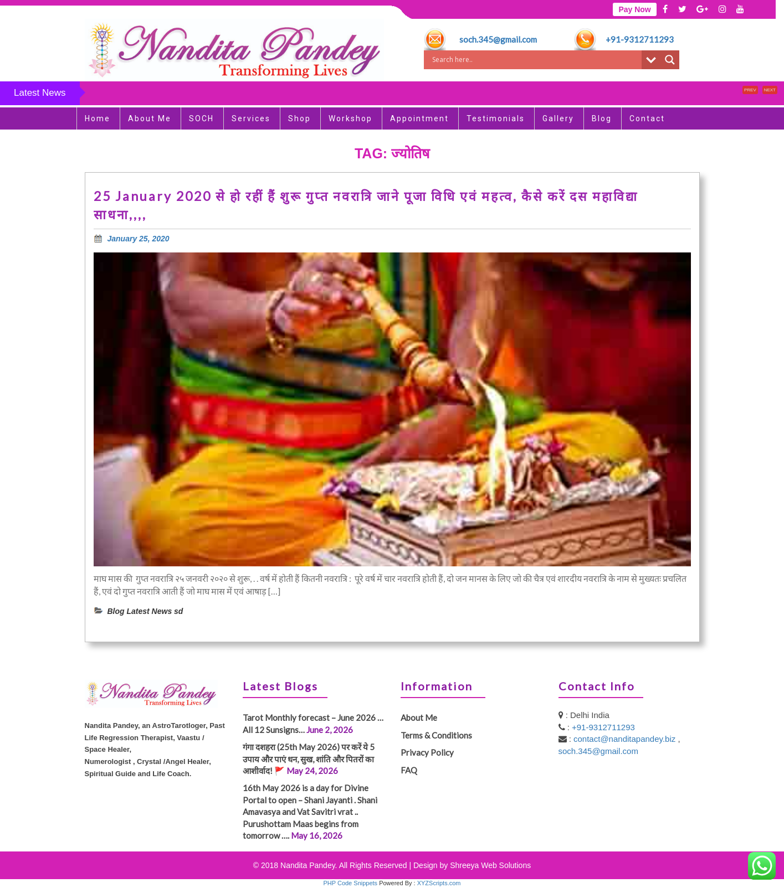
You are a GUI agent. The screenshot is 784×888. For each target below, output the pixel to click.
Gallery (558, 118)
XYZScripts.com (439, 883)
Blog (602, 118)
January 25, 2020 (138, 238)
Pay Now (634, 9)
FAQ (409, 770)
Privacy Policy (427, 752)
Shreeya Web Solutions (490, 865)
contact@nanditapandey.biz (625, 739)
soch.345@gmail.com (498, 39)
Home (97, 118)
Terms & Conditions (436, 735)
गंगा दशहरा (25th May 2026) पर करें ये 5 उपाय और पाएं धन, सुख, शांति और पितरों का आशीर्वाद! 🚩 (309, 759)
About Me (149, 118)
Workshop (350, 118)
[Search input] (535, 59)
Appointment (419, 118)
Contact (647, 118)
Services (251, 118)
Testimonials (496, 118)
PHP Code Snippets (350, 883)
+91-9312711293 (640, 39)
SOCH (201, 118)
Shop (299, 118)
